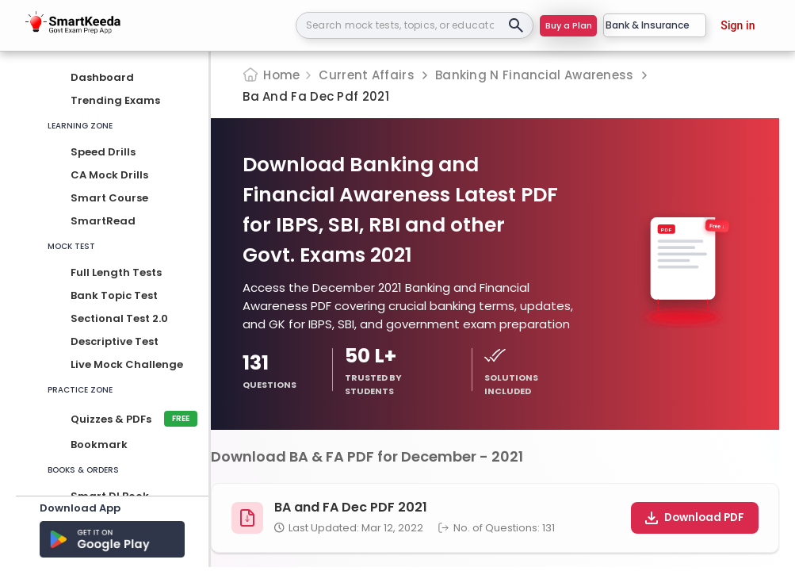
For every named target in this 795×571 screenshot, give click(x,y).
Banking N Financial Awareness (534, 75)
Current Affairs (367, 75)
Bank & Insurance (655, 25)
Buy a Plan (568, 25)
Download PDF (694, 517)
